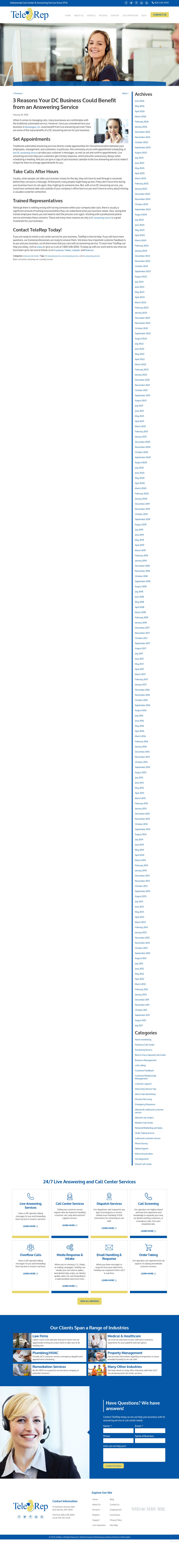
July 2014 (139, 839)
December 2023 (143, 255)
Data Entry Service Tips (147, 1091)
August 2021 (141, 400)
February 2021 (142, 431)
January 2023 (141, 312)
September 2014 (143, 829)
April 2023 (140, 297)
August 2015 (141, 772)
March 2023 (141, 302)
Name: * (107, 1429)
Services (88, 15)
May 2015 (140, 787)
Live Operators (129, 15)
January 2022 (141, 374)
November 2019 (143, 508)
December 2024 (143, 193)
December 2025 (143, 131)
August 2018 (141, 586)
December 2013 (143, 875)
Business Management (146, 1062)
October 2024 (142, 204)
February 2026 (142, 121)
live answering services (99, 259)
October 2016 (142, 699)
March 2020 (141, 488)
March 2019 (141, 550)
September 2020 (144, 457)
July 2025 (140, 157)
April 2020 (140, 483)
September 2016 (143, 705)
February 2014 (142, 865)
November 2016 (143, 694)
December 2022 (143, 317)
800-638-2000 (159, 2)
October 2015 (142, 761)
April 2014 (140, 854)
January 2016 (141, 746)
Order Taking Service (146, 1135)
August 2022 (141, 338)
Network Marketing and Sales (150, 1130)
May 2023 (140, 291)
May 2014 (140, 849)
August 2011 (141, 1020)
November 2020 (143, 446)
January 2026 (141, 126)
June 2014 (140, 844)
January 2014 (141, 870)
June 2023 (140, 286)
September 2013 (143, 891)
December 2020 (143, 441)
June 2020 (140, 472)
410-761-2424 (64, 1521)
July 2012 (139, 963)
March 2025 (141, 178)
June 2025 (140, 162)
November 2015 (143, 756)
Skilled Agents (142, 1151)
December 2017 (143, 627)
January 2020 (142, 498)
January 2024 (141, 250)
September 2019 (143, 519)
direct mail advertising (146, 1096)
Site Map (114, 1529)
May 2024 (140, 229)
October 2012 (142, 947)
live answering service (76, 259)
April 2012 (140, 978)
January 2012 (141, 994)
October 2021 (142, 390)
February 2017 (142, 679)
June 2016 (140, 720)
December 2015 (143, 751)
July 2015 (139, 777)
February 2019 (142, 555)
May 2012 (140, 973)
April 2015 (140, 792)
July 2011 (139, 1025)
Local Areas (115, 1518)
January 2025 (141, 188)
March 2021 (141, 426)
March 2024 (141, 240)
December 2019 (143, 503)
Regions (100, 15)
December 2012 (143, 937)
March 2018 (141, 612)
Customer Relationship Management (147, 1080)
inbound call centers (145, 1120)
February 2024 (142, 245)
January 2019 (141, 560)
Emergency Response (146, 1107)
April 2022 (140, 359)
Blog (144, 15)
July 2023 (139, 281)
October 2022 (142, 328)
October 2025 (142, 142)
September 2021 (143, 395)
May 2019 (140, 539)
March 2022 (141, 364)
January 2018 (141, 622)
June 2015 (140, 782)
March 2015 (141, 798)
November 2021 (143, 384)
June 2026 (140, 100)
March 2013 (141, 922)
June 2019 (140, 534)
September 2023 (143, 271)
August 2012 (141, 958)
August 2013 (141, 896)
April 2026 (140, 111)
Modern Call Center (145, 1125)
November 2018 (143, 570)
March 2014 (141, 860)
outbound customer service (149, 1141)
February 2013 (142, 927)
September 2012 (143, 953)
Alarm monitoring (144, 1039)
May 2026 (140, 105)
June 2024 (140, 224)
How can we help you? (114, 1449)
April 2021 (140, 421)
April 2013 (140, 916)
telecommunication (145, 1156)
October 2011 (141, 1009)
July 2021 (139, 405)
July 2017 (139, 653)
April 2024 (140, 235)
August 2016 (141, 710)
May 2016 (140, 725)
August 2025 (141, 152)
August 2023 (141, 276)
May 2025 (140, 168)
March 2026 (141, 116)
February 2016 (142, 741)
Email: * (139, 1429)
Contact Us (159, 14)
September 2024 (143, 209)
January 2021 (141, 436)
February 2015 (142, 803)
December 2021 (143, 379)
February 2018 (142, 617)
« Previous (18, 93)
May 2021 (140, 415)
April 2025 (140, 173)
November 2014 (143, 818)
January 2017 (141, 684)
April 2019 (140, 544)
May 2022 (140, 353)
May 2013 (140, 911)
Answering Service (144, 1049)
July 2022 (139, 343)
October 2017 (142, 638)
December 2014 (143, 813)
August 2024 (141, 214)
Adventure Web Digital (121, 1541)
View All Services (89, 1304)
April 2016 (140, 730)
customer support (144, 1086)
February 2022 (142, 369)
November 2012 (143, 942)
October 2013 (142, 885)
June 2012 (140, 968)
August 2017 (141, 648)
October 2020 (142, 452)
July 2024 (140, 219)
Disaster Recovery (144, 1101)
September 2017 (143, 643)
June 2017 (140, 658)
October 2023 (142, 266)
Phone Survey (142, 1146)
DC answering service (56, 259)
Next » (125, 93)
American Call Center (32, 259)
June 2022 (140, 348)
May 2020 (140, 477)
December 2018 (143, 565)
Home (64, 15)
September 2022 (143, 333)
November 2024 (143, 199)
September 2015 (143, 767)
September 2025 (143, 147)
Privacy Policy (116, 1523)
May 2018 (140, 601)
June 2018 (140, 596)
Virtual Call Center (144, 1166)
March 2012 (141, 983)
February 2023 (142, 307)
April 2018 (140, 607)
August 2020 (141, 462)
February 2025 (142, 183)
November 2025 (143, 137)
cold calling (141, 1068)
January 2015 (141, 808)
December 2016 (143, 689)
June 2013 (140, 906)
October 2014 (142, 823)
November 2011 (143, 1004)
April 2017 (140, 668)
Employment (115, 1513)
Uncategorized (142, 1161)
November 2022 (143, 322)
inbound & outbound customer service (145, 1114)
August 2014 (141, 834)
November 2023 (143, 260)
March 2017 (141, 674)
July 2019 (139, 529)
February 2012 (142, 989)
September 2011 (143, 1014)
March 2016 (141, 736)
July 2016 (139, 715)
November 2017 (143, 632)
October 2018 (142, 576)
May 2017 (140, 663)
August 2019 (141, 524)
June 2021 (140, 410)
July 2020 (140, 467)
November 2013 (143, 880)
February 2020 (142, 493)
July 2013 (139, 901)
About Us (75, 15)
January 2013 (141, 932)
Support (113, 15)
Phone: (106, 1439)
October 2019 (142, 514)
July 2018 (139, 591)
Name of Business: (144, 1439)
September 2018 (143, 581)
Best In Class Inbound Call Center (148, 1056)
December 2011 (143, 999)
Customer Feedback (145, 1073)
